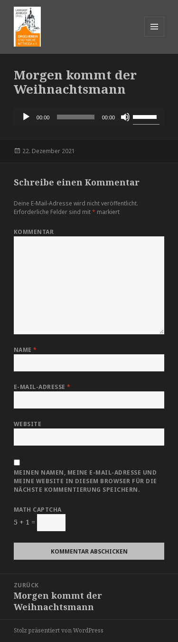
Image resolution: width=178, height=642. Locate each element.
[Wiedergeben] (26, 117)
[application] (89, 116)
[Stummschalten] (125, 117)
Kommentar (34, 232)
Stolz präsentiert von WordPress (58, 630)
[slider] (75, 117)
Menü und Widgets (154, 36)
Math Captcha (38, 510)
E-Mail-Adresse (42, 387)
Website (27, 424)
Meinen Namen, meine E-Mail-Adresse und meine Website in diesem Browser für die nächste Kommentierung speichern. (85, 481)
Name (25, 350)
